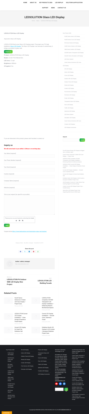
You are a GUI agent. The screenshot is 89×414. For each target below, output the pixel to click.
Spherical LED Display (69, 111)
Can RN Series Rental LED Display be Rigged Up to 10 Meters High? (73, 151)
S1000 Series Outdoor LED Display (72, 46)
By (28, 242)
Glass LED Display (15, 46)
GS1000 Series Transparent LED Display (74, 52)
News (21, 242)
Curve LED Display (68, 75)
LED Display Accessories (70, 127)
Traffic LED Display (68, 108)
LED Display (66, 65)
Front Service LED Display (70, 91)
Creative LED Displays (69, 124)
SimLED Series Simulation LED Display (73, 55)
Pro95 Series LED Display (11, 353)
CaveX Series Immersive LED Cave (72, 62)
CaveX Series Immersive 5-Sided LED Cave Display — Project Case (20, 301)
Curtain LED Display (69, 88)
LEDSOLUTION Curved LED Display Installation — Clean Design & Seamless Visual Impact (21, 317)
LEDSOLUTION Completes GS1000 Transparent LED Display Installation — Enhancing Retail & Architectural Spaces (48, 302)
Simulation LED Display (69, 117)
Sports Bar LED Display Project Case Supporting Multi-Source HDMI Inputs (71, 191)
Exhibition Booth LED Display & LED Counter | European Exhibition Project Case (48, 330)
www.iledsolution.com (60, 380)
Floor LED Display (68, 104)
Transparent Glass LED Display (71, 101)
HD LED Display (68, 69)
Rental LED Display (69, 85)
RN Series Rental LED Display (71, 42)
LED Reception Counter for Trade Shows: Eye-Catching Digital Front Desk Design (74, 183)
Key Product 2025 (67, 33)
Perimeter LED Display (69, 95)
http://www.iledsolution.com (22, 264)
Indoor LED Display (68, 72)
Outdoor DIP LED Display (70, 78)
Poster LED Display (69, 98)
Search (65, 136)
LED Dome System (68, 59)
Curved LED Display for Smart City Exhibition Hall (20, 329)
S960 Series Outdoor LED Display (72, 49)
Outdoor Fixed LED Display (70, 82)
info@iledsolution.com (60, 377)
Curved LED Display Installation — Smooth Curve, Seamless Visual (48, 316)
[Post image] (8, 300)
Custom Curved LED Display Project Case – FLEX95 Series (73, 187)
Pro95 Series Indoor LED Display (72, 36)
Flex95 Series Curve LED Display (72, 39)
